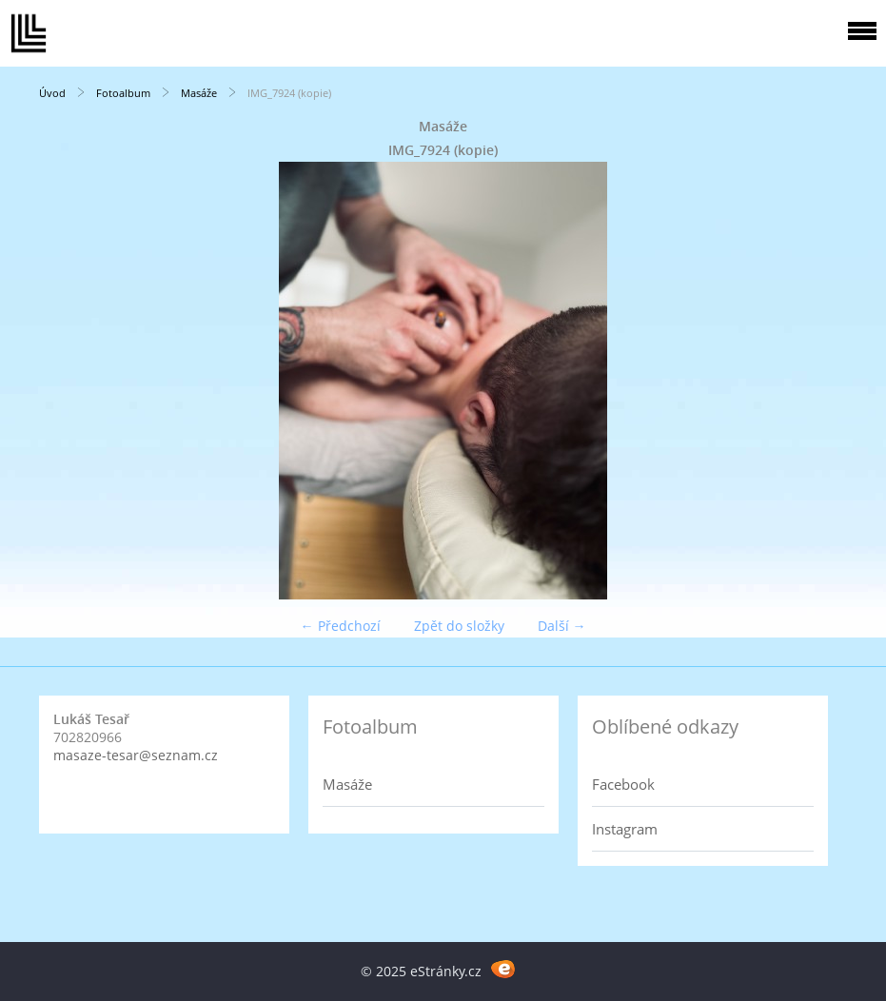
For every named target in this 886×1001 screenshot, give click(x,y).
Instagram (625, 828)
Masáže (199, 93)
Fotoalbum (123, 93)
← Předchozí (341, 626)
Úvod (52, 93)
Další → (562, 626)
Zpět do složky (459, 626)
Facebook (623, 784)
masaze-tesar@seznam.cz (135, 755)
